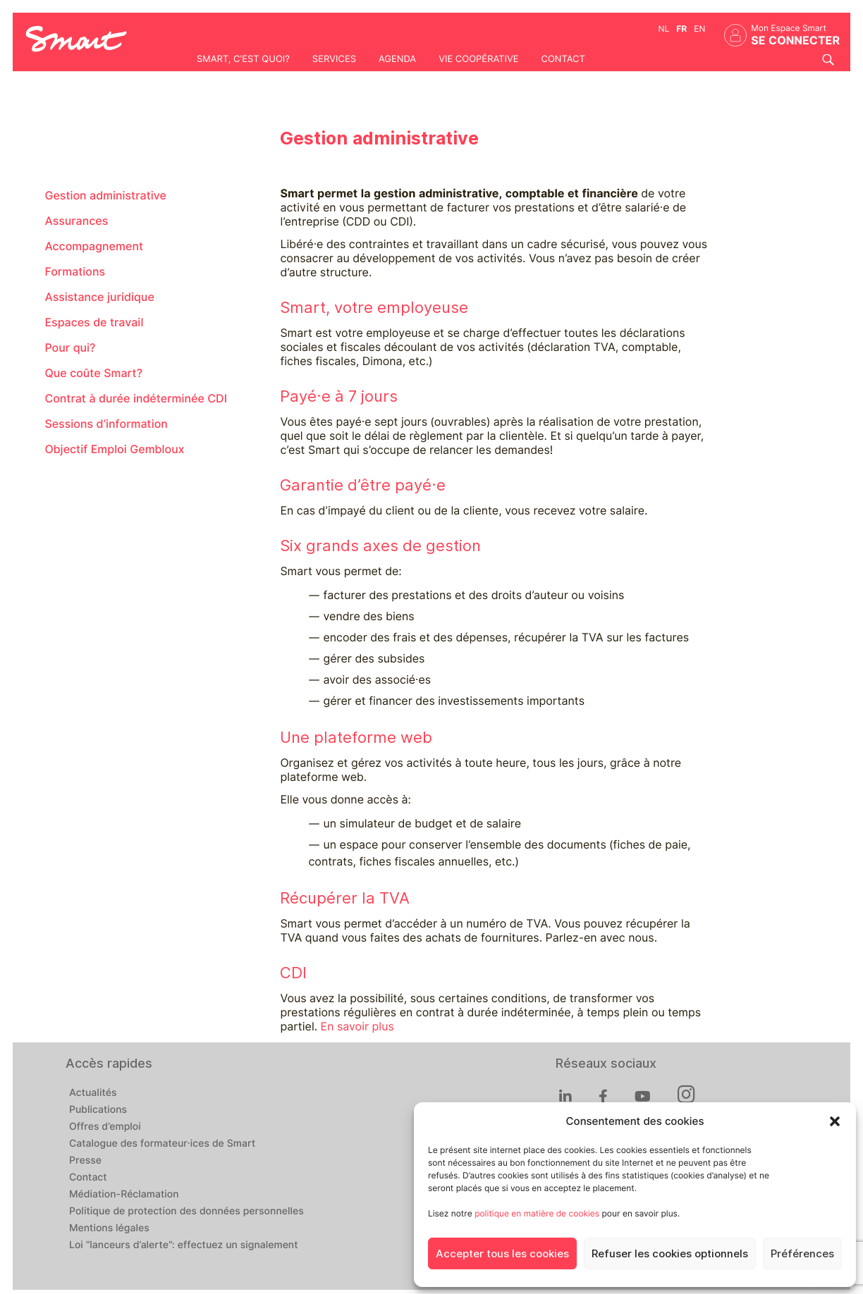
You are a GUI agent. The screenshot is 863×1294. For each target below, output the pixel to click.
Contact (562, 59)
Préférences (802, 1253)
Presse (85, 1160)
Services (334, 59)
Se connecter (795, 40)
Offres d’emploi (105, 1127)
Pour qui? (69, 348)
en (699, 28)
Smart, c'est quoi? (243, 59)
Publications (98, 1110)
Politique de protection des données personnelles (186, 1211)
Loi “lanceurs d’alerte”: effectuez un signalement (183, 1245)
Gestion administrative (105, 195)
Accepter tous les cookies (502, 1253)
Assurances (76, 221)
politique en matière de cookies (537, 1213)
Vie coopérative (478, 59)
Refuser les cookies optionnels (670, 1253)
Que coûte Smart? (93, 373)
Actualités (92, 1093)
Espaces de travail (93, 322)
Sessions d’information (105, 424)
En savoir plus (357, 1026)
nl (664, 28)
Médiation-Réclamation (124, 1194)
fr (681, 28)
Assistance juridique (99, 297)
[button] (835, 1121)
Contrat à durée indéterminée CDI (135, 398)
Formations (74, 271)
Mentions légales (109, 1228)
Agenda (397, 59)
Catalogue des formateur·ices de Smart (162, 1144)
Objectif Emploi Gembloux (114, 449)
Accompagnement (93, 246)
